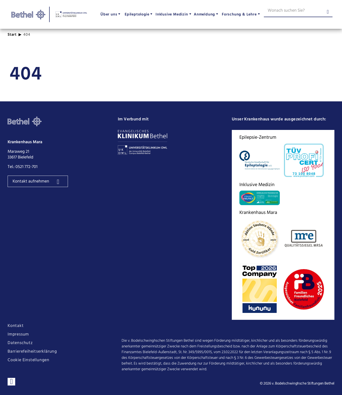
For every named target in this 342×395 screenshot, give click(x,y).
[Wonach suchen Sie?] (298, 11)
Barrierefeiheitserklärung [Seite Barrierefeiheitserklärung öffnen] (32, 351)
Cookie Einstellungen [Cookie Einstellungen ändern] (28, 360)
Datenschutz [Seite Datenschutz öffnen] (20, 343)
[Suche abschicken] (327, 12)
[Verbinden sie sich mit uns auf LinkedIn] (11, 381)
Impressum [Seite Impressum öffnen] (18, 334)
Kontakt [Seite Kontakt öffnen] (16, 326)
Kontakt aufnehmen (31, 181)
